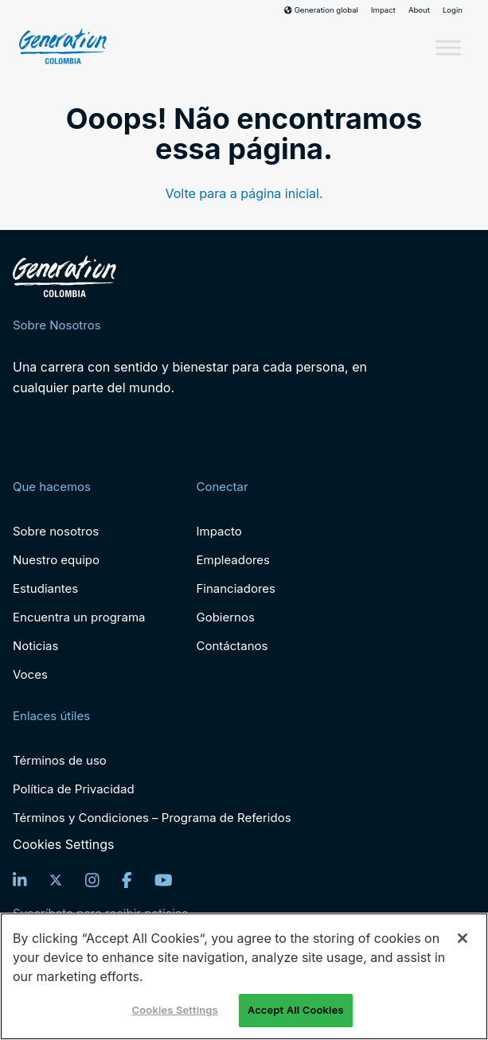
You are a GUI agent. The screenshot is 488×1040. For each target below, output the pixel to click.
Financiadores (235, 588)
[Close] (462, 938)
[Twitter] (55, 880)
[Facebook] (127, 880)
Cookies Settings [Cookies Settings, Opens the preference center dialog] (175, 1009)
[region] (244, 976)
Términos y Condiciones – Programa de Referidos (152, 817)
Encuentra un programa (79, 617)
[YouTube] (163, 880)
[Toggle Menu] (448, 48)
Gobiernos (225, 617)
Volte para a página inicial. (243, 193)
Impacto (218, 531)
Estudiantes (45, 588)
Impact (383, 10)
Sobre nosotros (56, 531)
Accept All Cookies (296, 1009)
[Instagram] (92, 880)
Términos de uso (60, 760)
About (419, 10)
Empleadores (233, 559)
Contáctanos (231, 645)
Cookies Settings (63, 844)
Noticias (35, 645)
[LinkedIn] (20, 880)
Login (453, 10)
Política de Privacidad (74, 789)
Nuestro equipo (56, 559)
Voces (30, 674)
